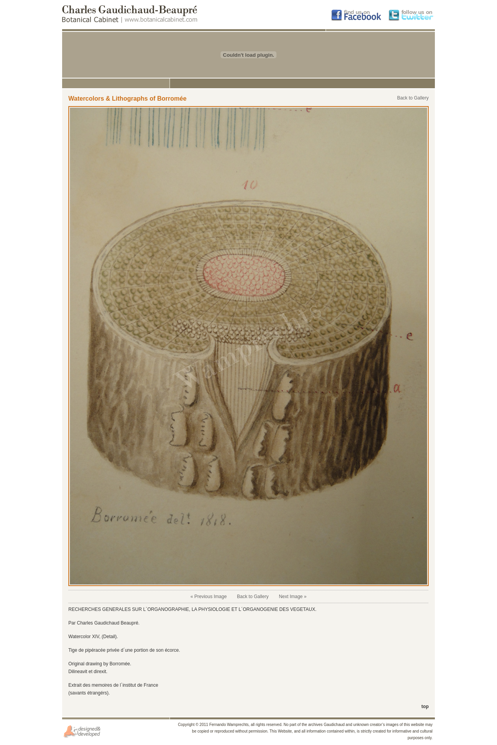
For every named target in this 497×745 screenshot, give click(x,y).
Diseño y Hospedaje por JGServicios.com (82, 731)
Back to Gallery (413, 98)
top (425, 706)
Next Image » (292, 596)
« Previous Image (208, 596)
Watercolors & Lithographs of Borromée (127, 98)
